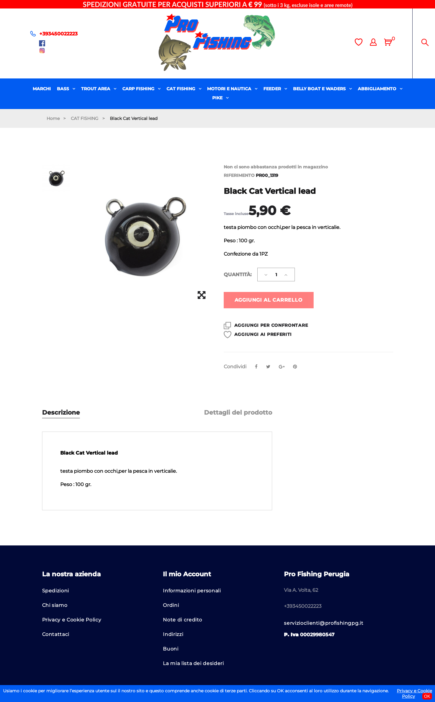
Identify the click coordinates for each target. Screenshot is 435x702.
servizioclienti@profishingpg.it (323, 623)
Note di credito (182, 620)
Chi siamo (55, 605)
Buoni (170, 649)
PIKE (218, 98)
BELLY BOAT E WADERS (320, 88)
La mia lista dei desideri (193, 663)
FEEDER (272, 88)
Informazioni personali (192, 591)
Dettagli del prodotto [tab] (238, 412)
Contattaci (55, 634)
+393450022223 (58, 34)
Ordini (171, 605)
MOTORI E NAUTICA (229, 88)
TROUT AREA (96, 88)
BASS (63, 88)
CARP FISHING (139, 88)
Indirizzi (173, 634)
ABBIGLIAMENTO (377, 88)
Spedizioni (55, 591)
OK (427, 696)
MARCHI (42, 88)
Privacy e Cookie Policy (71, 620)
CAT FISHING (181, 88)
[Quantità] (276, 274)
